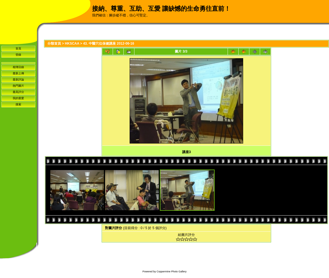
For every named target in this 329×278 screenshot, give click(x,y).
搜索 (18, 104)
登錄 (18, 54)
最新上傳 (18, 73)
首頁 (18, 48)
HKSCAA (72, 43)
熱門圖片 (18, 85)
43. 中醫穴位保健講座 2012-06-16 (108, 43)
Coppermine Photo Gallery (171, 271)
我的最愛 (18, 98)
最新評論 (18, 79)
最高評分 (18, 92)
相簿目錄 (18, 67)
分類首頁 (54, 43)
